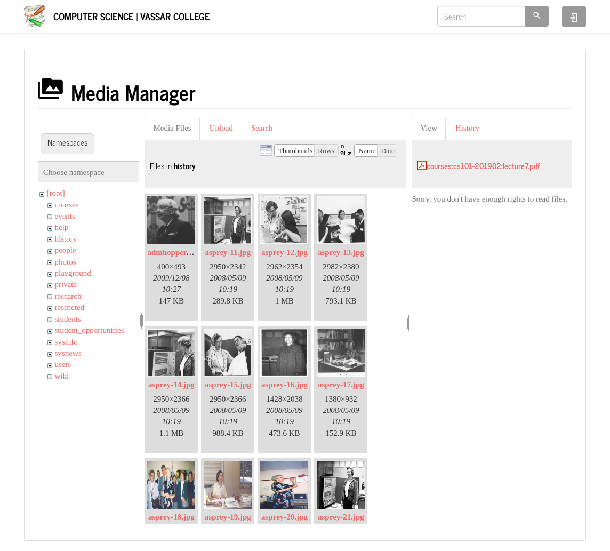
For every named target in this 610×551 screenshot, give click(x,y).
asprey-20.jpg (284, 517)
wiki (62, 376)
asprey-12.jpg (284, 252)
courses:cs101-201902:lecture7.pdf (483, 165)
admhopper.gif (172, 252)
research (68, 296)
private (66, 284)
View (428, 128)
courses (67, 205)
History (467, 128)
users (63, 364)
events (65, 216)
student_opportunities (89, 330)
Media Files (172, 128)
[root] (56, 193)
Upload (221, 128)
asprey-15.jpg (228, 384)
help (62, 227)
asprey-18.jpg (171, 517)
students (68, 319)
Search (262, 128)
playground (73, 273)
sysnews (68, 353)
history (66, 239)
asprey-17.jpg (341, 384)
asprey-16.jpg (284, 384)
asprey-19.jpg (228, 517)
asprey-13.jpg (341, 252)
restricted (70, 307)
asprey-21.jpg (341, 517)
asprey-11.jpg (228, 252)
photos (65, 262)
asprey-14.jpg (171, 384)
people (65, 250)
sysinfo (66, 342)
